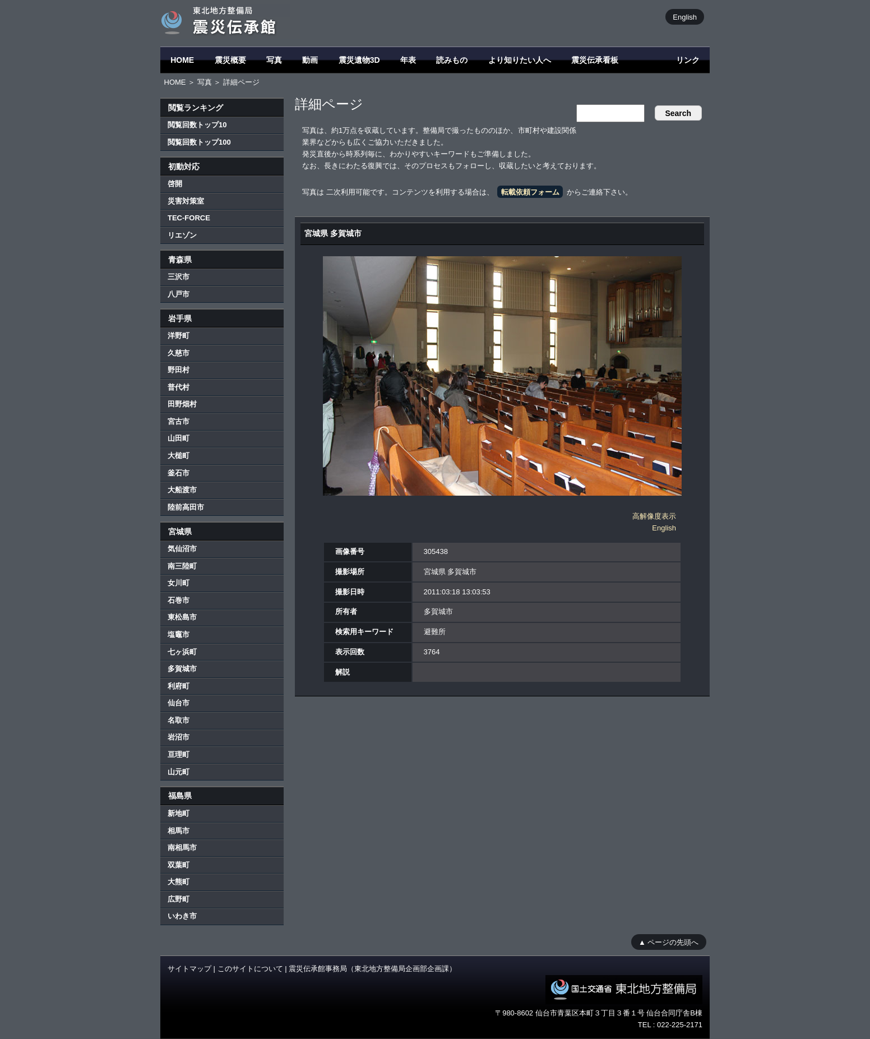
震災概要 (230, 60)
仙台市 (178, 703)
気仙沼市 (182, 548)
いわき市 (182, 916)
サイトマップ (189, 968)
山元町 (178, 772)
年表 (408, 60)
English (685, 16)
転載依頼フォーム (530, 192)
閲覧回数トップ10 (197, 125)
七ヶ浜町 (182, 652)
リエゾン (182, 235)
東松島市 (182, 617)
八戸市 (178, 294)
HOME (182, 60)
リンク (688, 60)
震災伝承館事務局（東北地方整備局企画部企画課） (372, 968)
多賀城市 (182, 668)
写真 (274, 60)
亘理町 (178, 754)
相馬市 (178, 830)
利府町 (178, 686)
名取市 (178, 720)
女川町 (178, 583)
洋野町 (178, 335)
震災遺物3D (359, 60)
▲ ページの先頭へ (668, 942)
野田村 (178, 370)
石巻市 (178, 600)
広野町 (178, 899)
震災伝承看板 (594, 60)
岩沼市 (178, 737)
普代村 (178, 387)
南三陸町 (182, 566)
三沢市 (178, 277)
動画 (310, 60)
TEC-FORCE (189, 218)
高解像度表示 (654, 516)
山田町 (178, 438)
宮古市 (178, 421)
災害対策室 (186, 201)
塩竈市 (178, 634)
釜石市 (178, 473)
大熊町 (178, 882)
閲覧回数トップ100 (199, 142)
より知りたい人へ (519, 60)
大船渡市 (182, 490)
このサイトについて (250, 968)
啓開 (175, 183)
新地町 (178, 813)
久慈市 (178, 353)
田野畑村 (182, 404)
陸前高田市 (186, 507)
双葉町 (178, 865)
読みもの (452, 60)
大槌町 (178, 455)
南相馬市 (182, 847)
